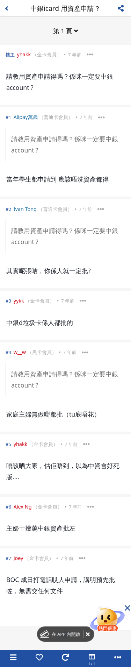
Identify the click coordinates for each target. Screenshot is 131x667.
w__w (20, 352)
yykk (19, 300)
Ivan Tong (25, 209)
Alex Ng (23, 506)
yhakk (24, 54)
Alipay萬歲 (26, 117)
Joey (18, 558)
